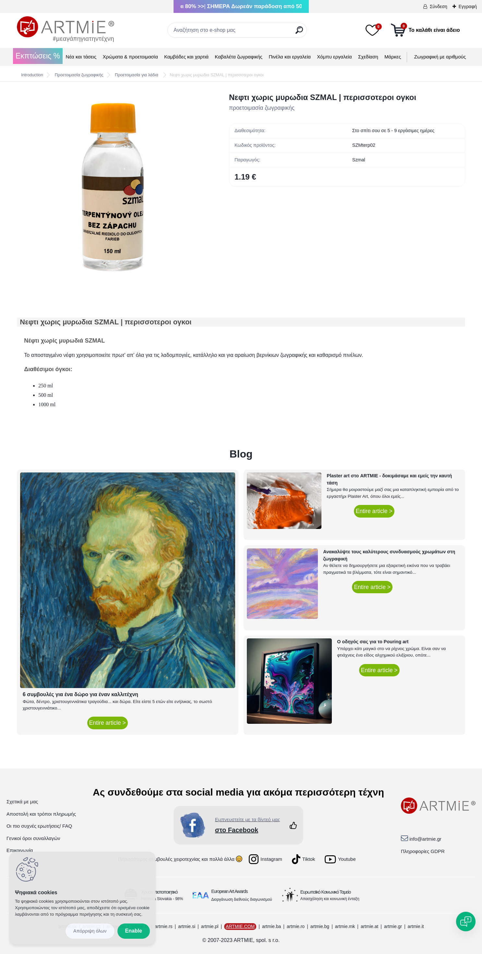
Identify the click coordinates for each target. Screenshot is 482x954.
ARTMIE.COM (240, 926)
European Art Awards (229, 891)
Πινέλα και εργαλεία (290, 56)
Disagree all (90, 931)
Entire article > (107, 723)
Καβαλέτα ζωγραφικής (238, 56)
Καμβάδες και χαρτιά (186, 56)
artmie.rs (163, 926)
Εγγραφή (468, 6)
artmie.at (369, 926)
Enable (133, 931)
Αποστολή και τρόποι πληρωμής (41, 814)
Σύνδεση (438, 6)
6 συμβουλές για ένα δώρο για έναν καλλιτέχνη (80, 694)
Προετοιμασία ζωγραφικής (79, 74)
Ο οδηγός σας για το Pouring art (372, 641)
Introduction (32, 74)
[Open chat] (466, 921)
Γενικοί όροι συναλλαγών (33, 838)
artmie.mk (345, 926)
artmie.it (416, 926)
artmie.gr (393, 926)
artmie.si (186, 926)
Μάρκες (392, 56)
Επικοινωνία (19, 850)
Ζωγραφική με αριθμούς (440, 56)
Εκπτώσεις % (38, 56)
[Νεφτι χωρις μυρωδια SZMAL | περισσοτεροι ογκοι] (112, 187)
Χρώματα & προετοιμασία (130, 56)
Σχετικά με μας (22, 801)
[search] (299, 32)
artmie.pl (210, 926)
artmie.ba (271, 926)
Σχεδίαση (368, 56)
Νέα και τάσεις (81, 56)
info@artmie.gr (425, 839)
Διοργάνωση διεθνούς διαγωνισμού (241, 899)
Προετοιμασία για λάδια (137, 74)
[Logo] (65, 29)
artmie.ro (296, 926)
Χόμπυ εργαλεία (334, 56)
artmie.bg (319, 926)
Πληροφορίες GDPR (423, 851)
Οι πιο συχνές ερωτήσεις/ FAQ (39, 826)
